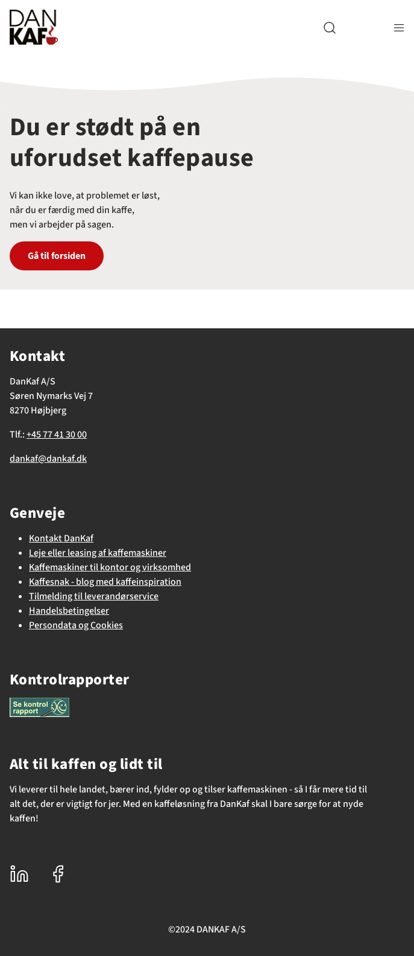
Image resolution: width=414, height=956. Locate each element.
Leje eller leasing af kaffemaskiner (97, 552)
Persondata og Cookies (76, 625)
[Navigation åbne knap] (399, 27)
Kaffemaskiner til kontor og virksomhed (110, 567)
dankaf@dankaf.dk (48, 458)
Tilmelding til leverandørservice (93, 596)
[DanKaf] (34, 27)
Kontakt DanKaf (61, 538)
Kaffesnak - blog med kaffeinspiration (105, 581)
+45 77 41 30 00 (57, 434)
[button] (330, 27)
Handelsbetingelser (69, 610)
